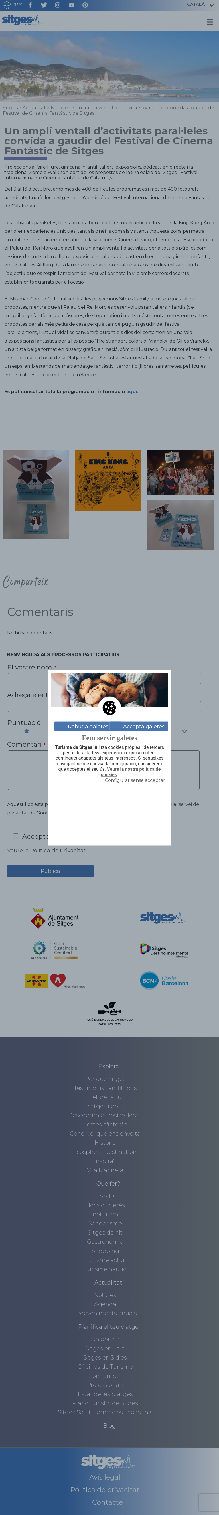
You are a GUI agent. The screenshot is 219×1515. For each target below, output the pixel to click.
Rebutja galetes (88, 726)
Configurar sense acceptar (135, 780)
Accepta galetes (144, 726)
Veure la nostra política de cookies (131, 772)
